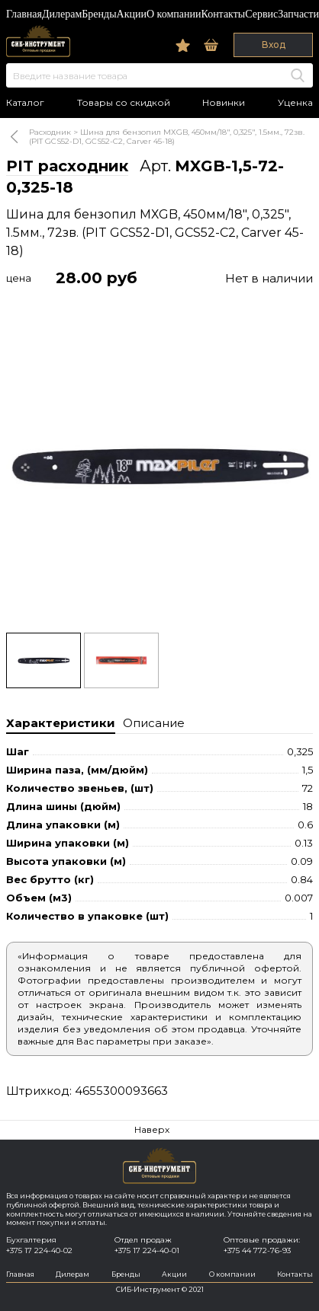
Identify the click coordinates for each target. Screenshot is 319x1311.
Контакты (223, 14)
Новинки (223, 102)
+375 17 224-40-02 (39, 1250)
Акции (132, 14)
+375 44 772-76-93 (257, 1250)
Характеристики (60, 723)
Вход (273, 44)
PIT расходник (67, 166)
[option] (159, 465)
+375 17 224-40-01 (146, 1250)
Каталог (25, 102)
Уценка (295, 102)
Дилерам (62, 14)
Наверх (151, 1129)
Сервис (261, 14)
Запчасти (298, 14)
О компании (174, 14)
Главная (24, 14)
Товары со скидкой (123, 102)
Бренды (99, 14)
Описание (154, 723)
